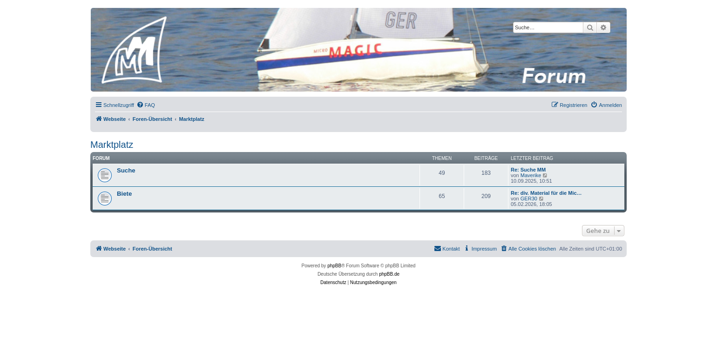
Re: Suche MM (528, 169)
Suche (126, 170)
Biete (124, 193)
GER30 (529, 198)
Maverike (531, 175)
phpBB (334, 265)
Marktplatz (111, 144)
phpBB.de (389, 274)
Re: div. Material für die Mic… (546, 193)
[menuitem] (145, 105)
